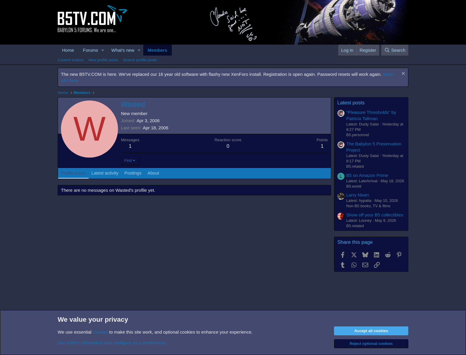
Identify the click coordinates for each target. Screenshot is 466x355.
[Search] (394, 50)
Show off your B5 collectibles (374, 214)
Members (157, 50)
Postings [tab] (132, 172)
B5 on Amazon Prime (367, 175)
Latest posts (351, 103)
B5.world (353, 186)
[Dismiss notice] (402, 74)
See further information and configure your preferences (112, 342)
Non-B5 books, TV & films (368, 206)
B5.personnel (357, 135)
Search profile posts (140, 60)
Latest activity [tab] (105, 172)
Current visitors (71, 60)
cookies (100, 331)
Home (68, 50)
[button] (103, 50)
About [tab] (153, 172)
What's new (122, 50)
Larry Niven (357, 194)
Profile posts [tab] (73, 172)
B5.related (355, 166)
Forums (90, 50)
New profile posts (103, 60)
